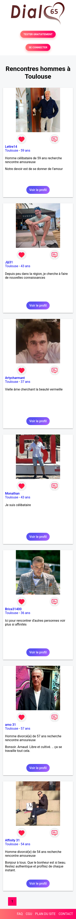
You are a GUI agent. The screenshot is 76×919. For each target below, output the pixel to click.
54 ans (25, 844)
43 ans (25, 266)
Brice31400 (13, 609)
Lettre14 (11, 147)
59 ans (25, 150)
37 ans (25, 382)
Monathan (12, 493)
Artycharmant (15, 378)
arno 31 (10, 725)
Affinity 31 (12, 840)
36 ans (25, 613)
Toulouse (11, 150)
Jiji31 (9, 262)
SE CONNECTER (38, 47)
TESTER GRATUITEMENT (38, 34)
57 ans (25, 728)
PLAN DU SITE (45, 914)
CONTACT (66, 914)
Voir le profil (38, 190)
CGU (29, 914)
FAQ (20, 914)
